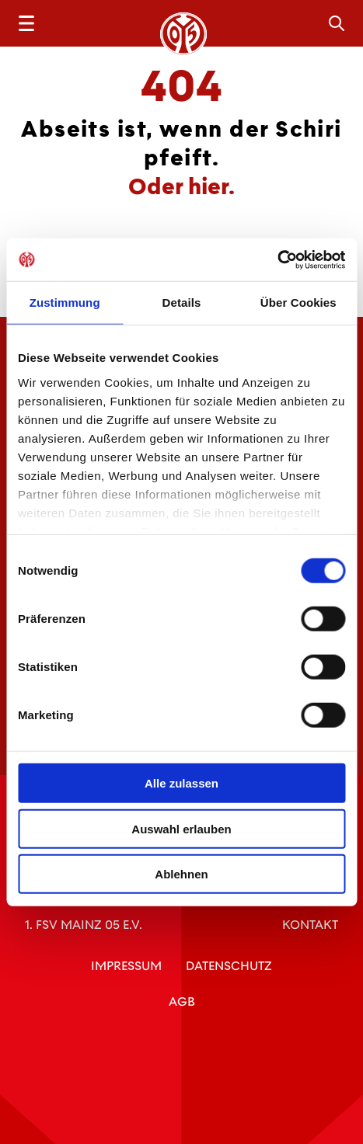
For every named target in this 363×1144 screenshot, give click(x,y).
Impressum (126, 966)
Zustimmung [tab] (65, 302)
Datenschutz (229, 966)
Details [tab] (181, 302)
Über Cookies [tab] (298, 302)
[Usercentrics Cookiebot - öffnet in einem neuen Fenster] (277, 259)
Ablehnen (181, 874)
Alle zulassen (181, 783)
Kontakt (310, 924)
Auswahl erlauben (181, 828)
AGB (182, 1001)
